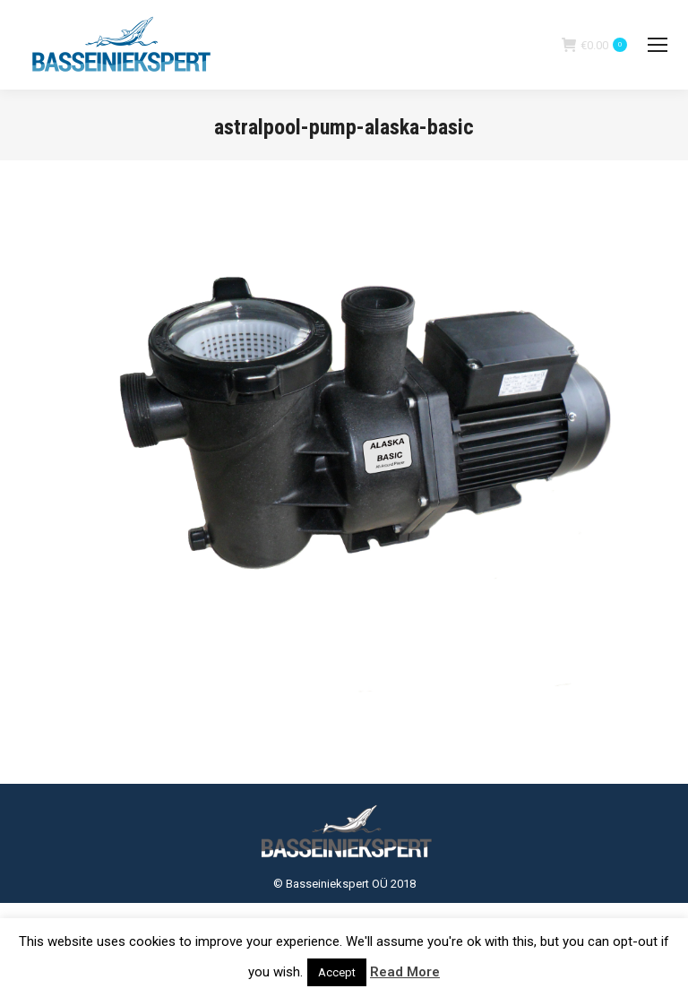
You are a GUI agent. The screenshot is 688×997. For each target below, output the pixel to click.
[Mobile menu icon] (657, 44)
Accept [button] (337, 972)
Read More (405, 972)
